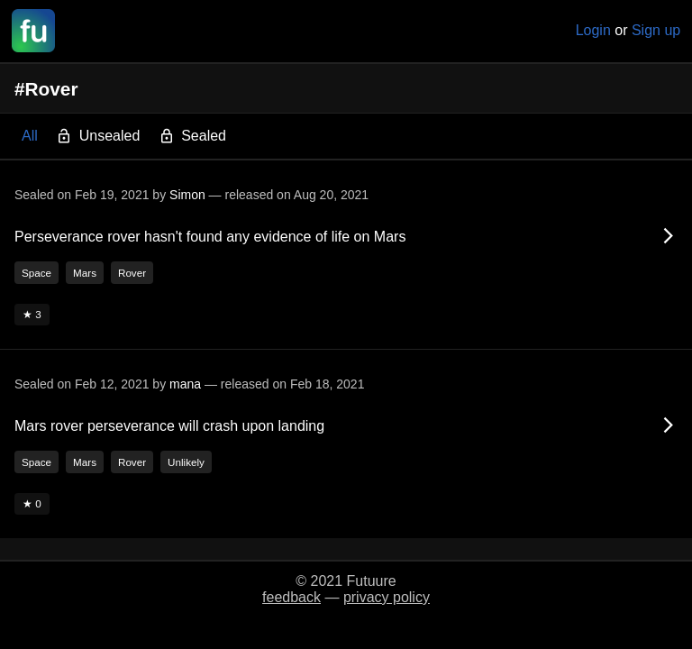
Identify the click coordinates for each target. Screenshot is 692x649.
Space (36, 273)
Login (593, 30)
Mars (84, 273)
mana (185, 384)
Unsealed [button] (98, 136)
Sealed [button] (192, 136)
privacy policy (386, 597)
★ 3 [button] (32, 314)
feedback (291, 597)
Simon (187, 194)
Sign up (656, 30)
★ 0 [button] (32, 503)
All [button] (30, 135)
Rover (132, 273)
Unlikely (186, 462)
